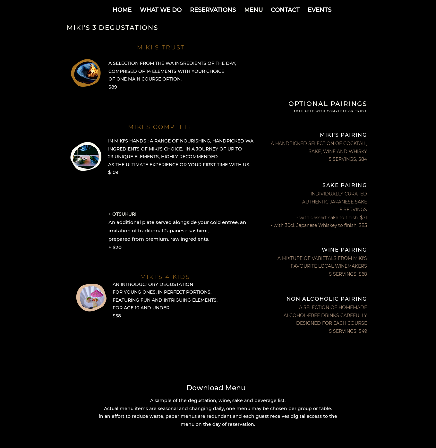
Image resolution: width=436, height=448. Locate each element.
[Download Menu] (218, 387)
